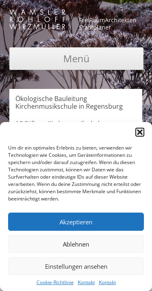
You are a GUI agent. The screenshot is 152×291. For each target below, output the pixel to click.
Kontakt (86, 282)
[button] (140, 132)
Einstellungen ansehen (76, 266)
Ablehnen (76, 244)
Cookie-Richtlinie (55, 282)
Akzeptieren (76, 222)
